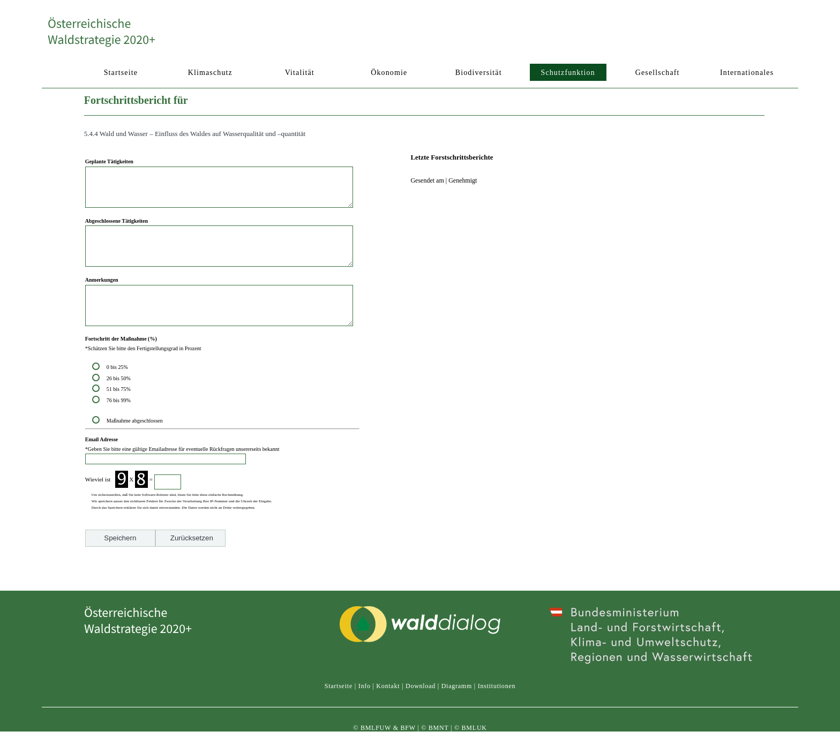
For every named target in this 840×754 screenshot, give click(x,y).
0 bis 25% (119, 391)
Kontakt (388, 695)
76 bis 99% (119, 424)
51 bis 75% (120, 413)
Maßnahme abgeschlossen (135, 445)
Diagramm (456, 695)
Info (364, 695)
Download (421, 695)
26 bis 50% (120, 402)
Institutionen (497, 695)
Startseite (338, 695)
